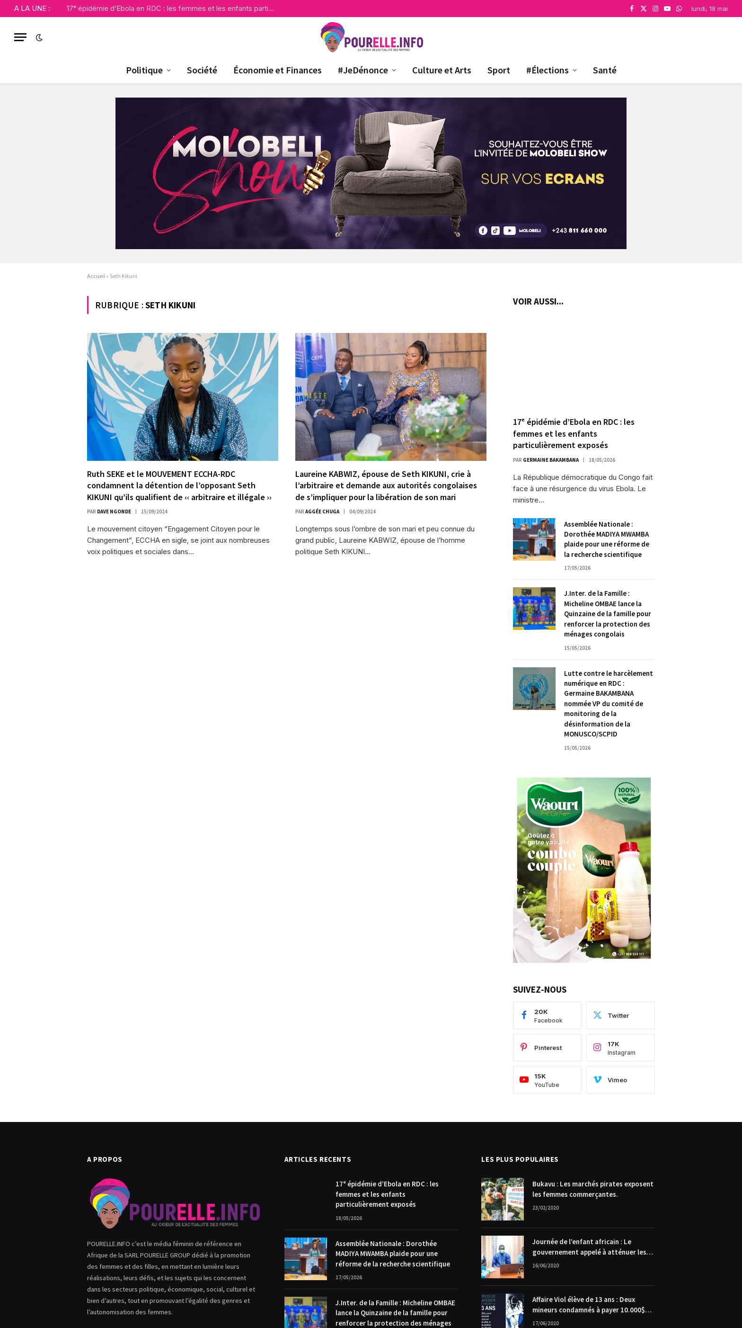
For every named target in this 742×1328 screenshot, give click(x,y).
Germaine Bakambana (551, 460)
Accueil (96, 275)
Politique (144, 70)
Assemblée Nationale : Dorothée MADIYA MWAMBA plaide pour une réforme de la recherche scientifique (606, 539)
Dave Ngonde (114, 511)
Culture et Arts (441, 70)
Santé (605, 70)
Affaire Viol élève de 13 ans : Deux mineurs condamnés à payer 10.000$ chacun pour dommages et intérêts (588, 1305)
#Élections (547, 70)
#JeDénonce (363, 70)
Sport (498, 70)
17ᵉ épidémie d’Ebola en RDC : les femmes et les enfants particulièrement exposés (173, 8)
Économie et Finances (277, 70)
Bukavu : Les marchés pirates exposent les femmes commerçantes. (593, 1188)
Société (202, 70)
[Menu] (20, 37)
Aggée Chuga (322, 511)
